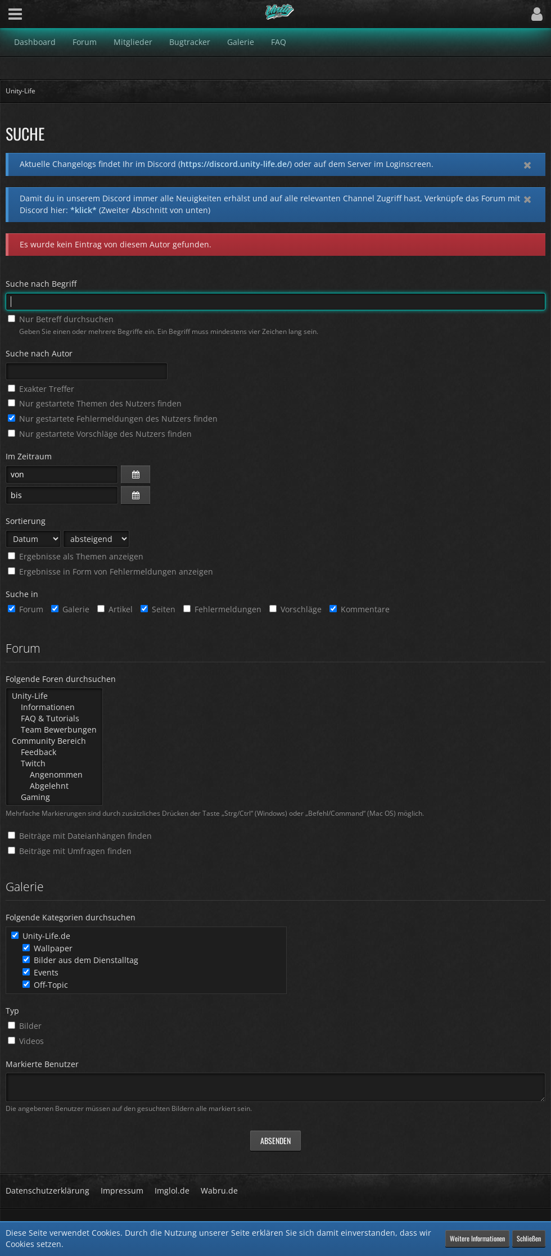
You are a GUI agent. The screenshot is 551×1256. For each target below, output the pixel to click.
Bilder (25, 1025)
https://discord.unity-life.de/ (235, 164)
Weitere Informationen (477, 1238)
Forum (25, 609)
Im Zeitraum (29, 456)
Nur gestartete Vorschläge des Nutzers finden (100, 433)
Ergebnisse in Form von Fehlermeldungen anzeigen (110, 571)
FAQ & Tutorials (54, 718)
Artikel (115, 609)
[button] (15, 14)
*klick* (83, 210)
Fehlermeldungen (222, 609)
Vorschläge (295, 609)
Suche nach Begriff (41, 283)
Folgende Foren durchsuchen (61, 679)
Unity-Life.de (40, 935)
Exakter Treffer (41, 388)
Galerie (70, 609)
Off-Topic (45, 984)
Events (40, 972)
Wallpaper (47, 948)
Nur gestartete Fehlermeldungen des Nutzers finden (113, 418)
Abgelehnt (54, 786)
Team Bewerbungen (54, 729)
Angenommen (54, 774)
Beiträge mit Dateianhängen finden (80, 835)
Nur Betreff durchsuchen (61, 319)
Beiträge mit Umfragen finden (70, 851)
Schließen (529, 1238)
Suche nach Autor (39, 353)
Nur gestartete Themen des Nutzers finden (95, 403)
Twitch (54, 763)
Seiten (158, 609)
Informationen (54, 707)
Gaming (54, 797)
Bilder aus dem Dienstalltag (80, 960)
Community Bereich (54, 741)
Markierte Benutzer (42, 1064)
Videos (26, 1041)
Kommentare (359, 609)
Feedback (54, 752)
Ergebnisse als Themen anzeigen (75, 556)
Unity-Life (54, 696)
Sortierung (26, 521)
